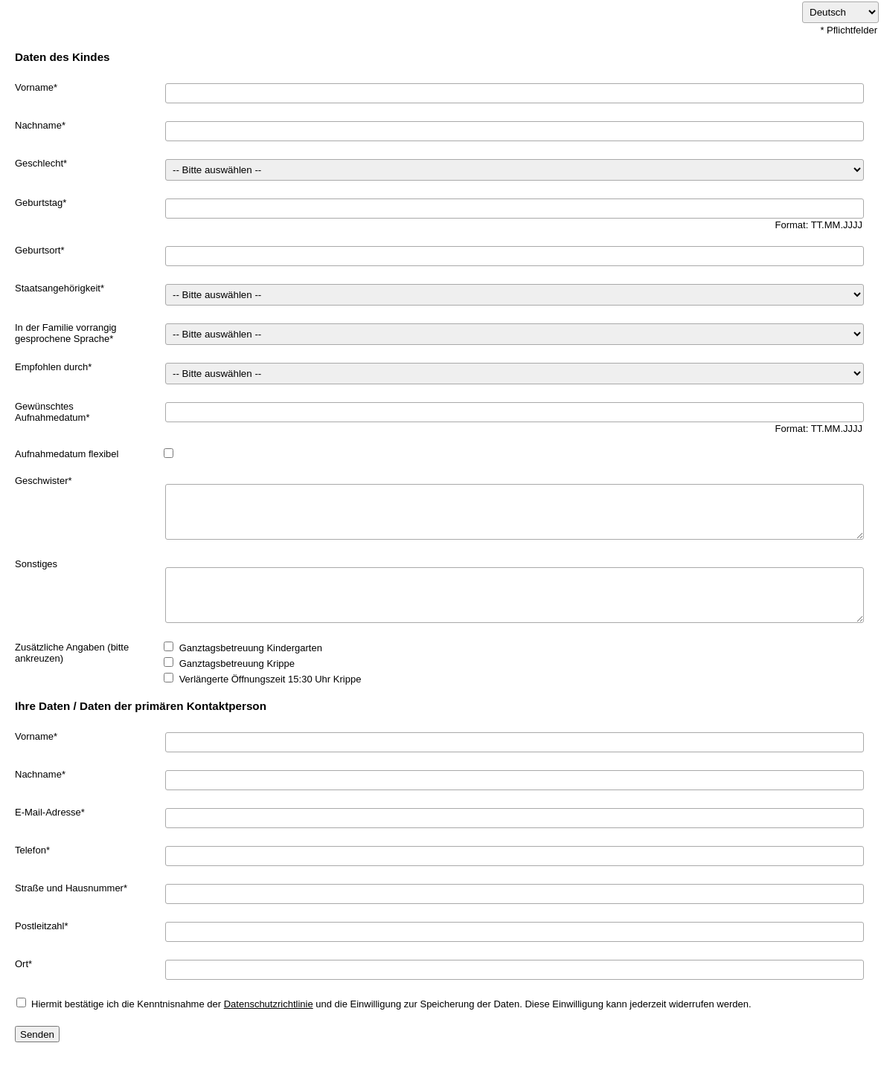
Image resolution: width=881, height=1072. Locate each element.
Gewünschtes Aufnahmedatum (50, 412)
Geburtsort (37, 250)
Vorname (34, 87)
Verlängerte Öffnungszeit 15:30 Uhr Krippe (270, 679)
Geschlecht (39, 163)
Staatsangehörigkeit (57, 288)
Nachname (38, 125)
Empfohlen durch (51, 366)
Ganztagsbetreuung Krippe (237, 663)
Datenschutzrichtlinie (268, 1004)
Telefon (30, 850)
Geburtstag (39, 202)
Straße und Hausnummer (69, 888)
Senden (37, 1034)
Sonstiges (36, 563)
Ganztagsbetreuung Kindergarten (250, 647)
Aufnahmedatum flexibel (66, 453)
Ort (21, 963)
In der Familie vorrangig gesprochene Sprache (66, 333)
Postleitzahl (39, 925)
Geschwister (41, 480)
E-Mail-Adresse (48, 812)
